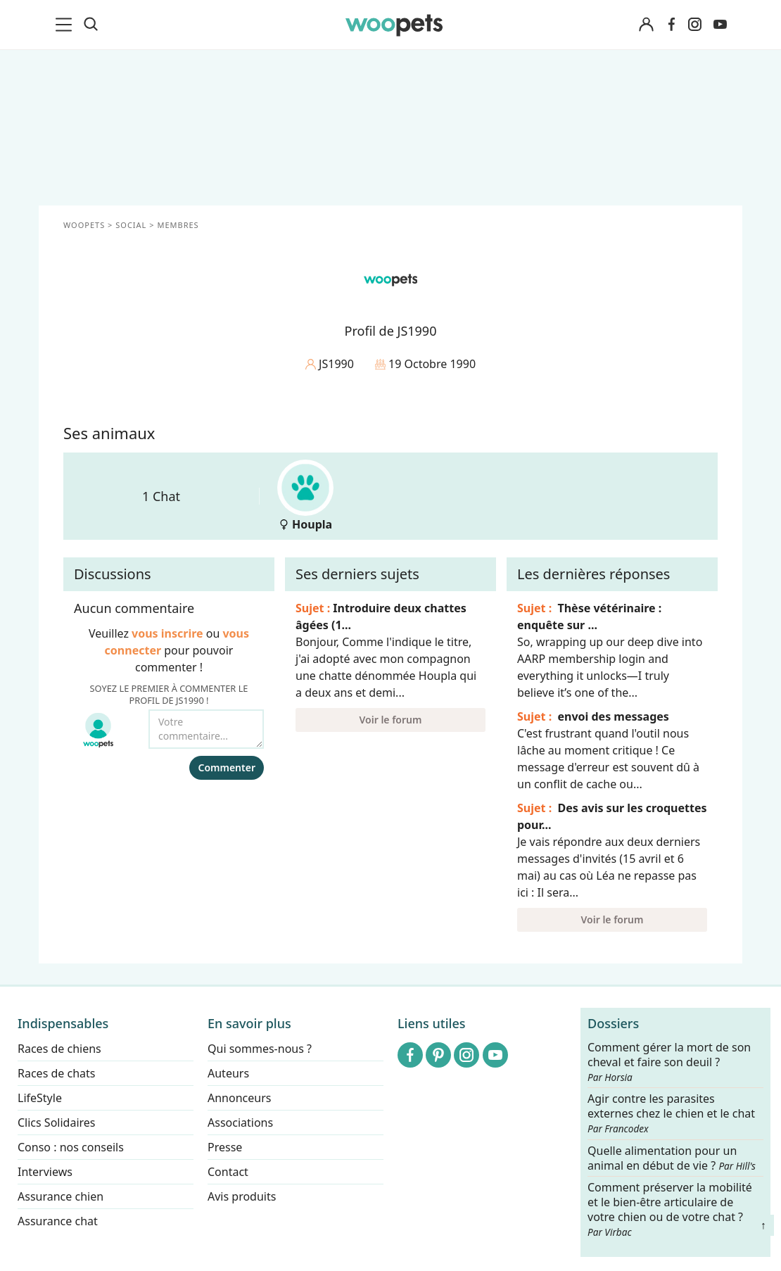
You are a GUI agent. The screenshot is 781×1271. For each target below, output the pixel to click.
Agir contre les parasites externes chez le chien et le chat (671, 1114)
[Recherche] (91, 24)
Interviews (45, 1172)
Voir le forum (391, 719)
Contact (228, 1172)
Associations (240, 1122)
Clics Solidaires (57, 1122)
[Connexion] (646, 25)
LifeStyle (40, 1098)
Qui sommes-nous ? (260, 1048)
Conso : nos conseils (71, 1147)
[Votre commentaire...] (206, 729)
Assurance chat (58, 1221)
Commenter (226, 767)
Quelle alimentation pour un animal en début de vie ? (672, 1158)
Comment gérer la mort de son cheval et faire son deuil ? (669, 1062)
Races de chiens (59, 1048)
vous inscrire (167, 633)
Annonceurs (239, 1098)
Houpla (305, 496)
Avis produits (242, 1196)
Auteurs (228, 1073)
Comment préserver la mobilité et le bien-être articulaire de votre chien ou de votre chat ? (670, 1209)
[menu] (66, 25)
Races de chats (56, 1073)
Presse (225, 1147)
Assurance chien (60, 1196)
